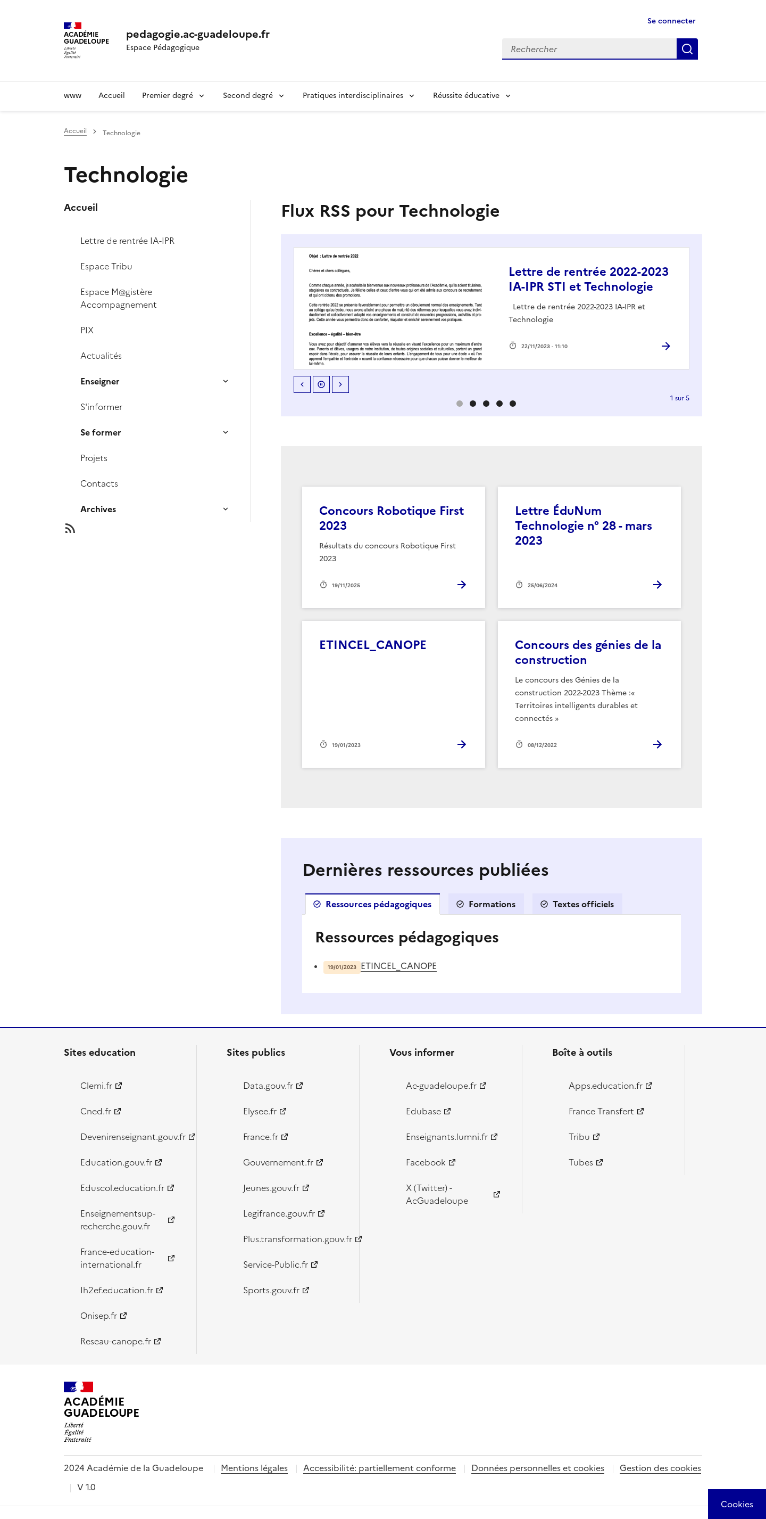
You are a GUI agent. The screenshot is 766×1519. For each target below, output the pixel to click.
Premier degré (167, 95)
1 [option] (473, 403)
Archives (98, 509)
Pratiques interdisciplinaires (353, 95)
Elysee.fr (260, 1111)
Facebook (426, 1162)
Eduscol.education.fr (122, 1187)
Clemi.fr (96, 1085)
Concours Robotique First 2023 (391, 518)
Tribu (579, 1136)
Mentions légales (254, 1467)
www (72, 95)
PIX (87, 330)
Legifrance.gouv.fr (279, 1213)
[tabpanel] (491, 954)
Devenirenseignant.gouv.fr (132, 1136)
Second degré (248, 95)
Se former (100, 432)
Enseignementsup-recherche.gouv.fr (117, 1220)
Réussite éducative (466, 95)
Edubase (423, 1111)
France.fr (260, 1136)
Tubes (581, 1162)
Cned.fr (95, 1111)
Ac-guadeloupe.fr (441, 1085)
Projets (93, 457)
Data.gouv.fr (268, 1085)
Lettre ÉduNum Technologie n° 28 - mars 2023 (583, 525)
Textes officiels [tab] (583, 904)
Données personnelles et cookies (537, 1467)
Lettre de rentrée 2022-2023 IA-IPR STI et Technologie (589, 279)
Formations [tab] (492, 904)
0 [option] (459, 403)
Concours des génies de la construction (588, 652)
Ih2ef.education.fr (116, 1290)
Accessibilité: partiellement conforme (379, 1467)
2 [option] (486, 403)
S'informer (101, 406)
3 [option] (499, 403)
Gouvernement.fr (278, 1162)
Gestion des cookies (660, 1467)
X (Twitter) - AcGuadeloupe (437, 1194)
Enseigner (100, 381)
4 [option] (513, 403)
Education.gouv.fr (116, 1162)
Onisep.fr (98, 1315)
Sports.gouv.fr (271, 1290)
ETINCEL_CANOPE (373, 645)
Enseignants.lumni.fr (447, 1136)
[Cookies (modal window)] (737, 1504)
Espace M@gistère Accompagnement (118, 298)
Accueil (111, 95)
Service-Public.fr (275, 1264)
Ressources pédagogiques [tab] (378, 904)
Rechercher (687, 49)
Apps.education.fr (606, 1085)
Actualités (101, 355)
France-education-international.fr (117, 1258)
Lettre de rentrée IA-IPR (127, 240)
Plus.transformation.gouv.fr (295, 1239)
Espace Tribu (106, 266)
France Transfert (601, 1111)
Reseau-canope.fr (115, 1341)
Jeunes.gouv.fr (271, 1187)
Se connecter (671, 21)
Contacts (99, 483)
